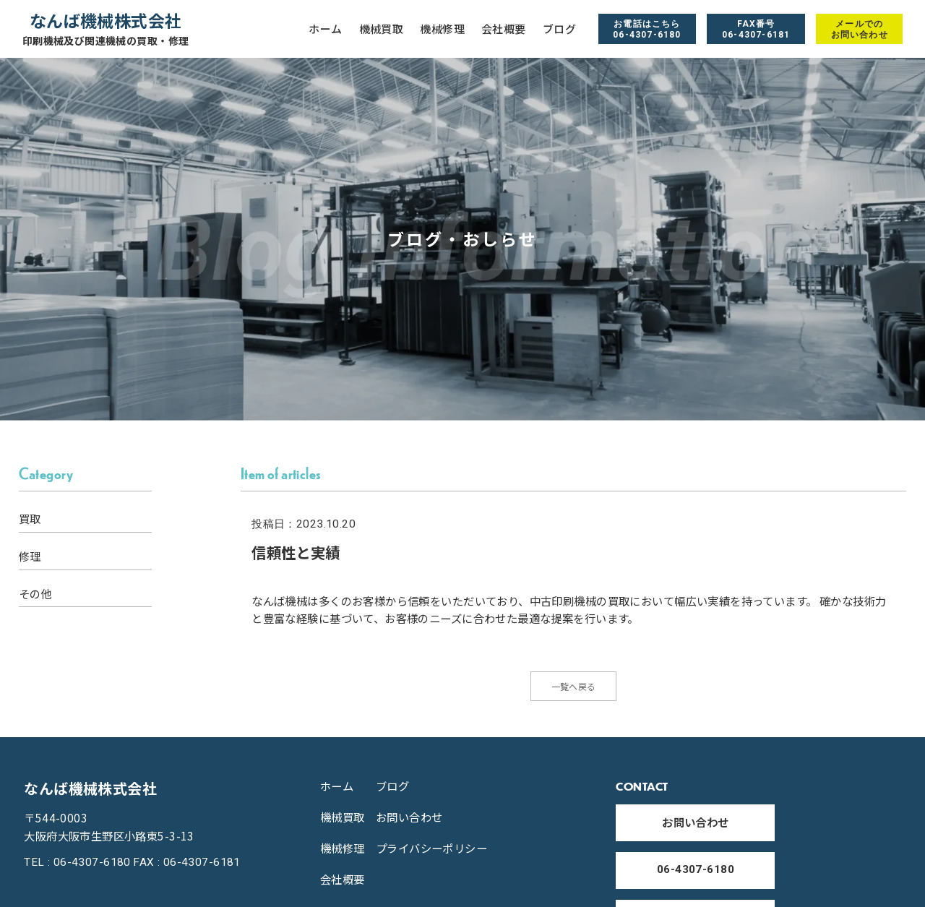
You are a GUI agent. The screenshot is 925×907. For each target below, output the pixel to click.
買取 (30, 519)
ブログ (559, 29)
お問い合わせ (409, 823)
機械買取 (381, 29)
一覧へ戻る (573, 690)
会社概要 (503, 29)
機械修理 (442, 29)
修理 (30, 556)
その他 (35, 594)
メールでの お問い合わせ (859, 29)
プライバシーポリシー (431, 854)
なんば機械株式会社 (105, 28)
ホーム (325, 29)
